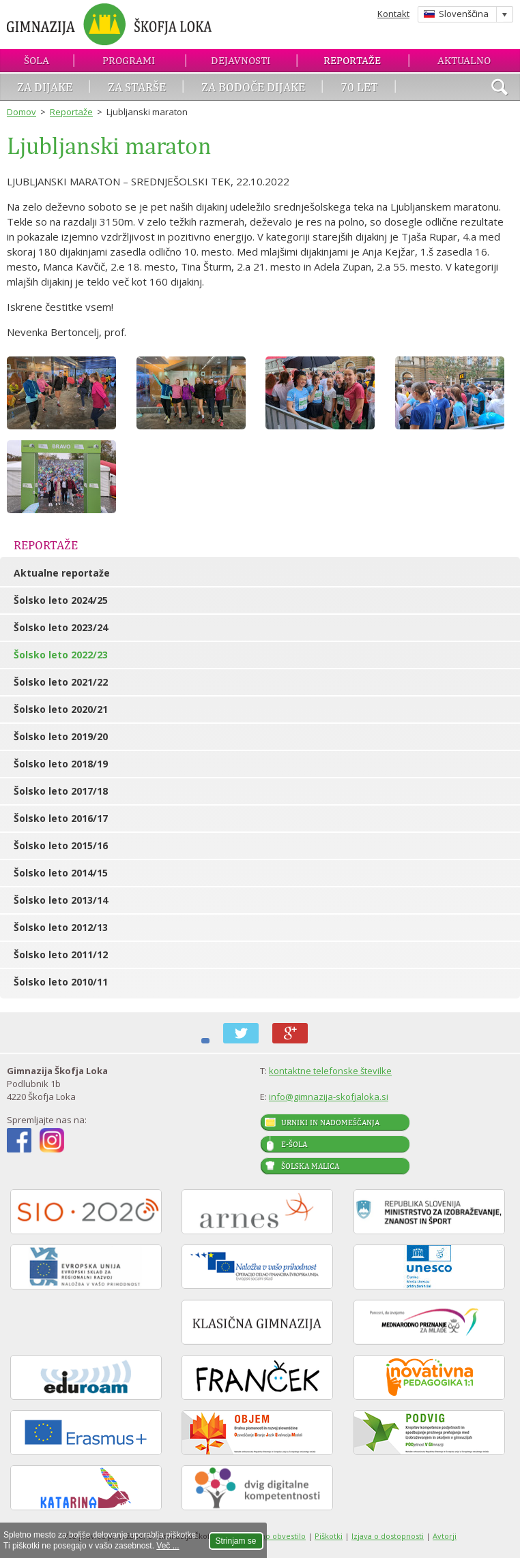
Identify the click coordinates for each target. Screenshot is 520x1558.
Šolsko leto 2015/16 (61, 845)
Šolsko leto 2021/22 (61, 681)
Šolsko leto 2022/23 (61, 654)
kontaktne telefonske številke (330, 1071)
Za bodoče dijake (253, 87)
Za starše (137, 87)
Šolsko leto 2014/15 (61, 872)
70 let (359, 87)
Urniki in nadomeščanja (330, 1122)
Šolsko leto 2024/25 (61, 600)
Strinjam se (236, 1541)
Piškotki (329, 1536)
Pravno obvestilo (275, 1536)
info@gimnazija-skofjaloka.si (328, 1096)
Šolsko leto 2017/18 (61, 790)
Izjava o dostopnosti (387, 1536)
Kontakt (393, 13)
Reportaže (352, 60)
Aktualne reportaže (62, 572)
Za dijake (44, 87)
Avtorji (445, 1536)
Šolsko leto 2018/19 (61, 763)
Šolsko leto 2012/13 (61, 927)
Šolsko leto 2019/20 (61, 736)
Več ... (167, 1546)
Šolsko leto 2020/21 (61, 709)
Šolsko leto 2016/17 (61, 818)
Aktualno (464, 60)
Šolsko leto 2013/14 (61, 899)
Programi (128, 60)
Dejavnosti (240, 60)
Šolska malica (310, 1166)
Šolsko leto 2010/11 (61, 981)
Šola (36, 60)
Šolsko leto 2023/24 (61, 627)
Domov (21, 112)
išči (499, 88)
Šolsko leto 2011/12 (61, 954)
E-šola (294, 1144)
